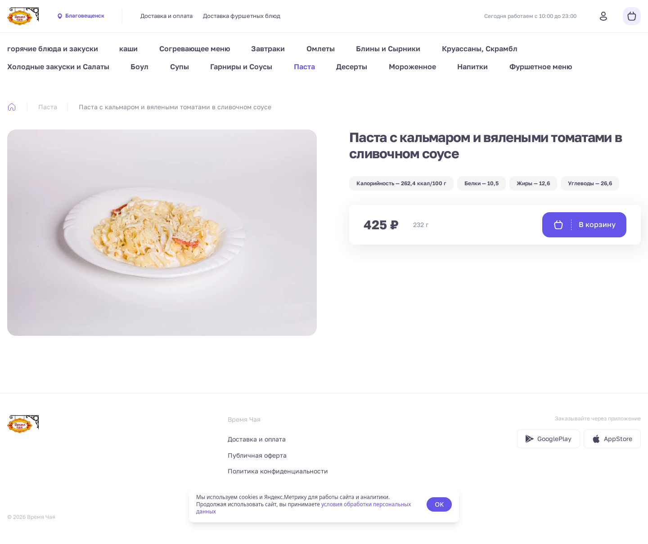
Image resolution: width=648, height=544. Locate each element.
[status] (324, 504)
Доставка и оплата (166, 15)
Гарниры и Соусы (241, 66)
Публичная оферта (257, 455)
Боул (139, 66)
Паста (304, 66)
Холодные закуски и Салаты (58, 66)
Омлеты (320, 48)
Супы (179, 66)
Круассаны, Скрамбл (480, 48)
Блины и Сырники (388, 48)
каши (128, 48)
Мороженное (412, 66)
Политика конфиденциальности (278, 471)
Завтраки (268, 48)
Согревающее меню (194, 48)
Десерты (351, 66)
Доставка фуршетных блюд (241, 15)
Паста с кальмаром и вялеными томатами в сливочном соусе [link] (175, 107)
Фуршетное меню (540, 66)
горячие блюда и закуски (52, 48)
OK (439, 504)
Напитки (472, 66)
